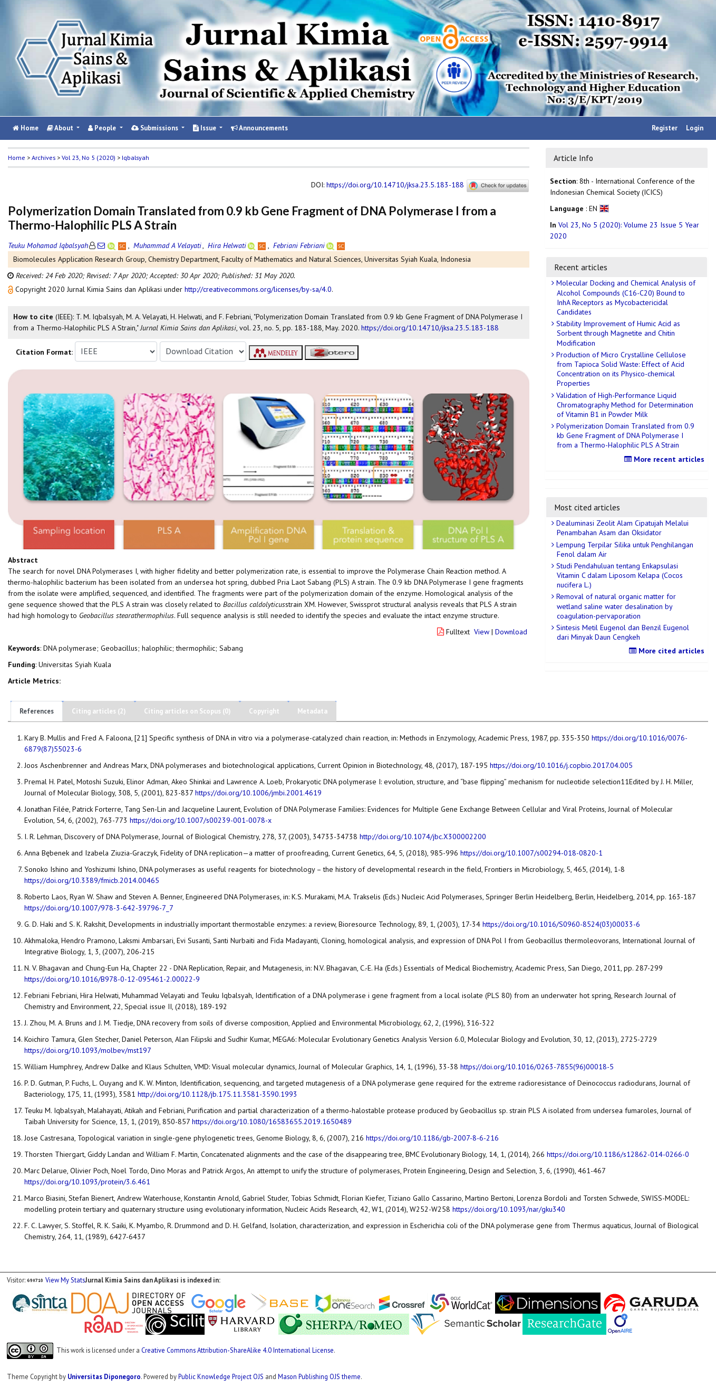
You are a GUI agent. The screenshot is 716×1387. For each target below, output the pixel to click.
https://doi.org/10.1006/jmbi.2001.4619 (258, 792)
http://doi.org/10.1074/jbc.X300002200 (423, 836)
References (37, 711)
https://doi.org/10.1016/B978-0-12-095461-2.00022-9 (112, 979)
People (103, 128)
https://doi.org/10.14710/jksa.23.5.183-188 (395, 184)
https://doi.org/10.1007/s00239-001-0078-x (201, 820)
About (61, 128)
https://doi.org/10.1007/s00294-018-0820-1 (531, 853)
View (481, 631)
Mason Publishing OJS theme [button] (319, 1376)
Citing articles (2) (99, 711)
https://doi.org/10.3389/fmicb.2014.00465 (91, 880)
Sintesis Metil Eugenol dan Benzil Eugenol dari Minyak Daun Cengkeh (621, 632)
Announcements (259, 128)
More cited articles (668, 651)
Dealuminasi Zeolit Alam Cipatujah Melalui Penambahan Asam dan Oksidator (621, 527)
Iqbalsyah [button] (135, 158)
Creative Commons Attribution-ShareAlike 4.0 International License (237, 1349)
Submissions (155, 128)
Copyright (264, 711)
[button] (11, 289)
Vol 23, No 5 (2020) (88, 158)
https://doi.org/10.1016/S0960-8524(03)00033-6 (561, 924)
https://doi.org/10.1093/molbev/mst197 (87, 1050)
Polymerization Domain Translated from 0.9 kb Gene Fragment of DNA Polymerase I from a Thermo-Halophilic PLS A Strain (624, 435)
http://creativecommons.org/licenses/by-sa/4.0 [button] (258, 289)
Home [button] (16, 158)
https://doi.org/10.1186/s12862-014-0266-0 (618, 1154)
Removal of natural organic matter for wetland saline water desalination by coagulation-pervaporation (615, 606)
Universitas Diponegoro (104, 1376)
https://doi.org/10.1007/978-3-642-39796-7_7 (98, 908)
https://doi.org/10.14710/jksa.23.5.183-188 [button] (430, 327)
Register (665, 128)
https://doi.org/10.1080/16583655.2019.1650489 (272, 1121)
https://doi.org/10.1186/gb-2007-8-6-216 (432, 1138)
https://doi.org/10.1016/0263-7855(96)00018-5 (537, 1066)
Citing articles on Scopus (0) (187, 711)
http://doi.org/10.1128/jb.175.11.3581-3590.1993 (217, 1094)
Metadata (312, 711)
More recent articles (665, 459)
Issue (205, 128)
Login (694, 128)
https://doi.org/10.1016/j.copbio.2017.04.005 (561, 765)
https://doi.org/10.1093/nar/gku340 (508, 1209)
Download (511, 631)
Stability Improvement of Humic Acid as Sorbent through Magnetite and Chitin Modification (617, 333)
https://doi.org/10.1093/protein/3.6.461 (87, 1181)
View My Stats (65, 1280)
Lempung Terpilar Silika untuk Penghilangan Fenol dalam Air (623, 549)
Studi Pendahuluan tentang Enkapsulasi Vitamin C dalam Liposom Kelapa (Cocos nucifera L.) (618, 575)
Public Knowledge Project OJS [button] (221, 1376)
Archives (43, 158)
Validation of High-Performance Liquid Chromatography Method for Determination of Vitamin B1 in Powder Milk (623, 405)
